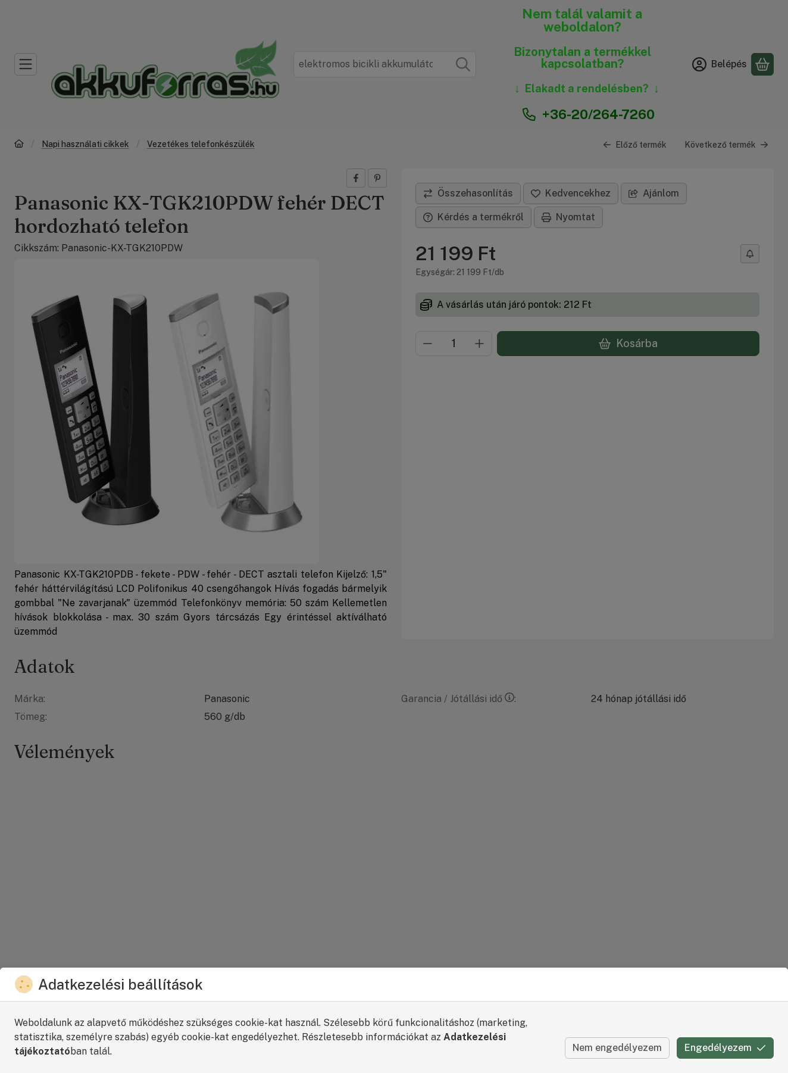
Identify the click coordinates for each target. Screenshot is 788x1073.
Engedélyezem (725, 1047)
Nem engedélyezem (617, 1047)
